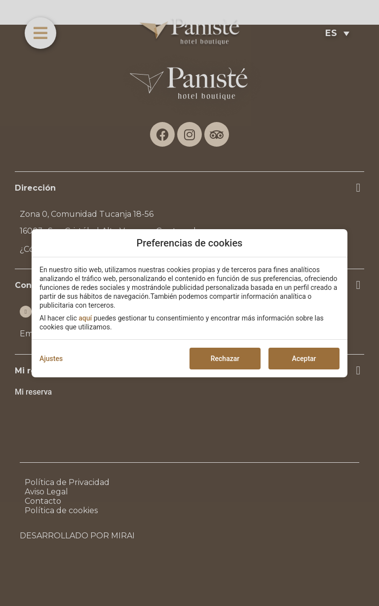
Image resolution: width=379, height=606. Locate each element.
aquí (85, 318)
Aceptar (304, 359)
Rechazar (225, 359)
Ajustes (51, 359)
